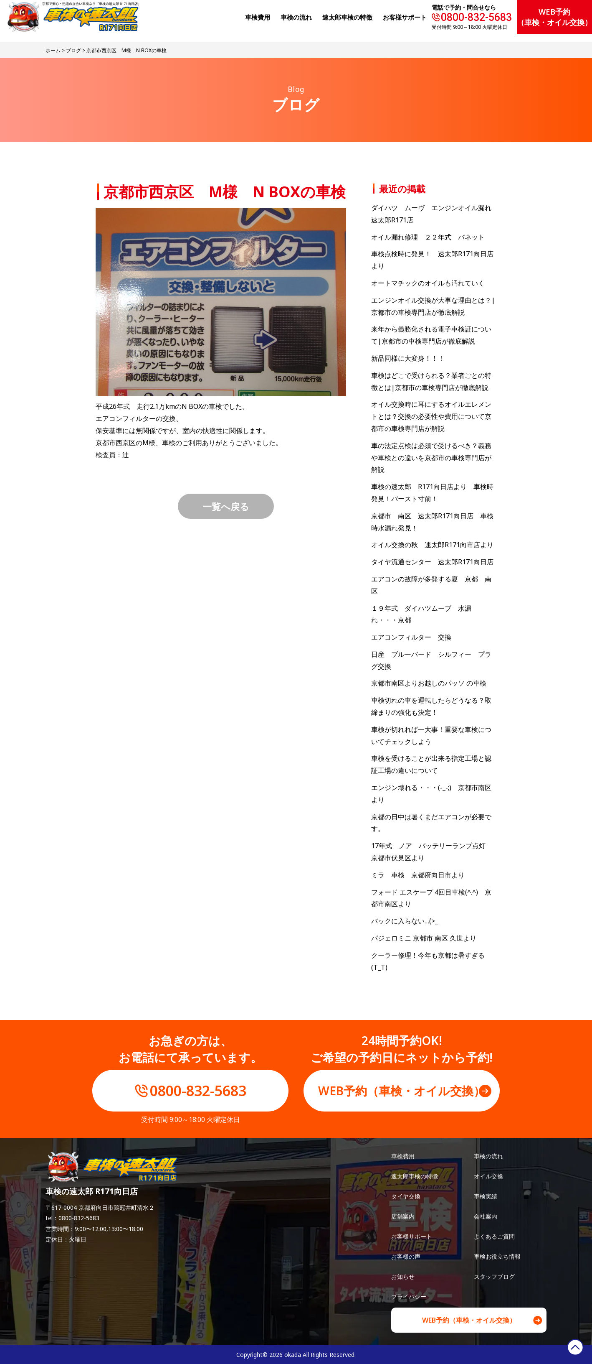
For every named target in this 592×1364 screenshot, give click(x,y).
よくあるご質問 (494, 1236)
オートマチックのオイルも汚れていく (428, 283)
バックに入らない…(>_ (404, 920)
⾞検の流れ (296, 17)
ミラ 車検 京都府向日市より (418, 875)
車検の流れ (488, 1156)
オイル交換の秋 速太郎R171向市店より (432, 544)
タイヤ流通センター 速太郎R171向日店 (432, 561)
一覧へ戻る (225, 506)
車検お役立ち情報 (497, 1256)
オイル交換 (488, 1176)
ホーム (53, 50)
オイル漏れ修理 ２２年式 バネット (428, 237)
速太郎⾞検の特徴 (347, 17)
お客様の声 (405, 1256)
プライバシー (408, 1296)
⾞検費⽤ (257, 17)
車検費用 (403, 1156)
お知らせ (403, 1276)
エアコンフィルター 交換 (411, 637)
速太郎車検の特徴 (414, 1176)
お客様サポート (405, 17)
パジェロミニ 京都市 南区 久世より (423, 938)
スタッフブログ (494, 1276)
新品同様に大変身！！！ (408, 358)
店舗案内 (403, 1216)
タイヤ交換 (405, 1196)
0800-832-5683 (476, 17)
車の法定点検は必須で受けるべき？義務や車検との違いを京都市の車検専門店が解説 (431, 457)
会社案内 (485, 1216)
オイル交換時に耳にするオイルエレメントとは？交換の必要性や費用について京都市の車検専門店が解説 (431, 416)
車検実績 (485, 1196)
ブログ (73, 50)
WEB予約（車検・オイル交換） (554, 17)
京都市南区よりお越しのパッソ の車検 (432, 683)
